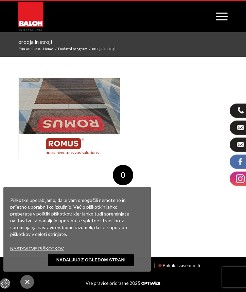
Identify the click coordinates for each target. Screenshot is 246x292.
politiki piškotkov (53, 214)
